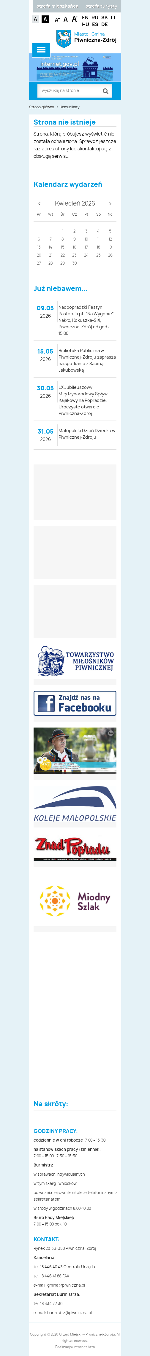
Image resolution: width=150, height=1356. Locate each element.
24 (86, 255)
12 (110, 239)
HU (85, 24)
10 (86, 239)
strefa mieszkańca (57, 6)
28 (50, 263)
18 (98, 247)
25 (98, 255)
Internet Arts (84, 1347)
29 (62, 263)
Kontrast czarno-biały (45, 19)
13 (39, 247)
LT (113, 17)
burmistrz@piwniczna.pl (69, 1313)
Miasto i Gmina (95, 37)
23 (74, 255)
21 (50, 255)
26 (110, 255)
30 (74, 263)
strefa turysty (101, 6)
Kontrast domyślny (35, 19)
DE (104, 24)
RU (94, 17)
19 (110, 247)
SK (104, 17)
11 (98, 239)
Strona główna (41, 107)
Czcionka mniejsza (57, 18)
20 (39, 255)
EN (85, 17)
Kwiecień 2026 (75, 204)
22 (63, 255)
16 (74, 247)
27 (39, 263)
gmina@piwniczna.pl (66, 1285)
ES (95, 24)
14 (50, 247)
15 (62, 247)
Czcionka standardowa (66, 18)
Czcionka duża (75, 18)
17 (86, 247)
